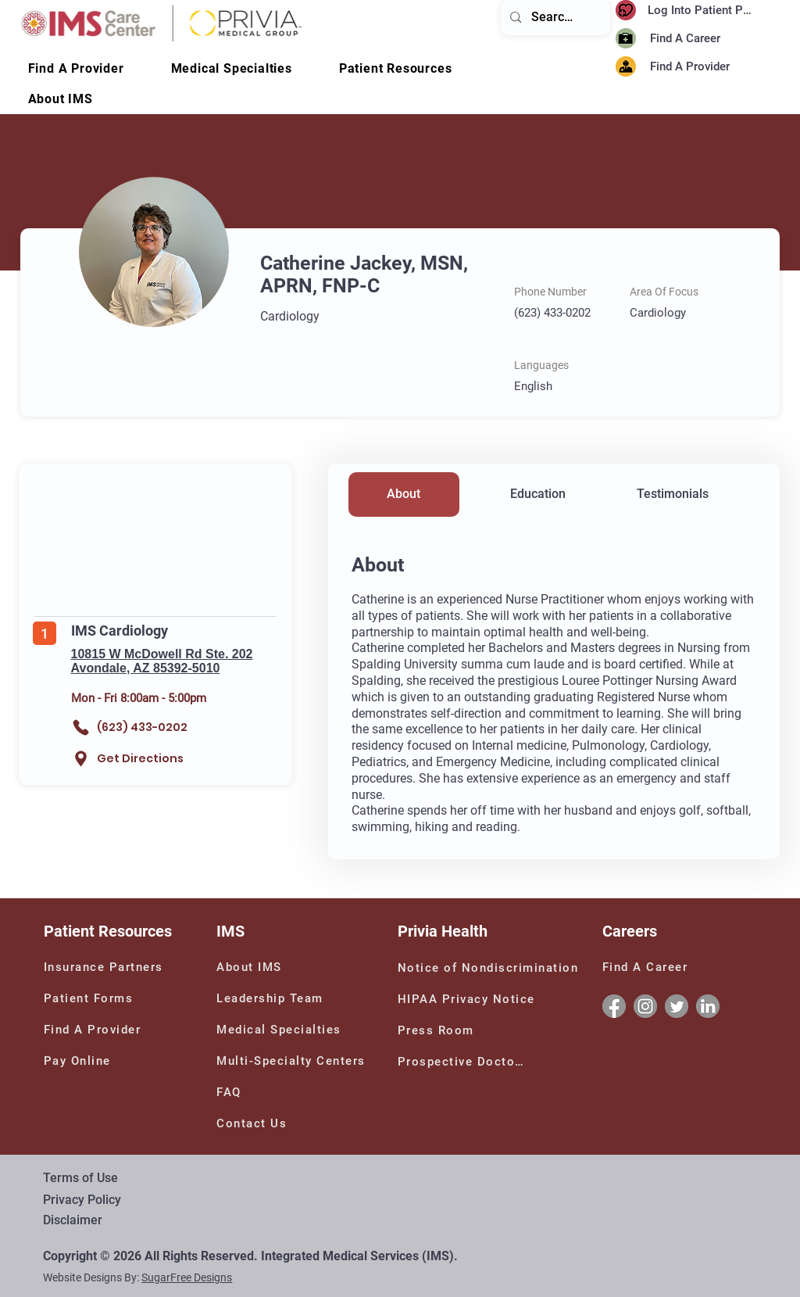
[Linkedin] (708, 1006)
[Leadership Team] (292, 998)
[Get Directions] (133, 758)
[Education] (538, 494)
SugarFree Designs (186, 1277)
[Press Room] (438, 1030)
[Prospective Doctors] (464, 1061)
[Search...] (554, 17)
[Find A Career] (689, 38)
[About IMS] (261, 967)
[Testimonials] (672, 494)
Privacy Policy (82, 1199)
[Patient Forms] (93, 998)
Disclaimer (72, 1220)
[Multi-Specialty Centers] (296, 1061)
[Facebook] (614, 1006)
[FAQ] (235, 1092)
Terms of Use (80, 1177)
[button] (60, 99)
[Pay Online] (89, 1061)
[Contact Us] (261, 1123)
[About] (403, 494)
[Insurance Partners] (106, 967)
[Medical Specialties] (283, 1029)
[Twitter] (676, 1006)
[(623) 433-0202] (143, 727)
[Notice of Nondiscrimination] (491, 967)
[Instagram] (645, 1006)
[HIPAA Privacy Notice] (468, 999)
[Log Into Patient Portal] (704, 10)
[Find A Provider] (705, 67)
